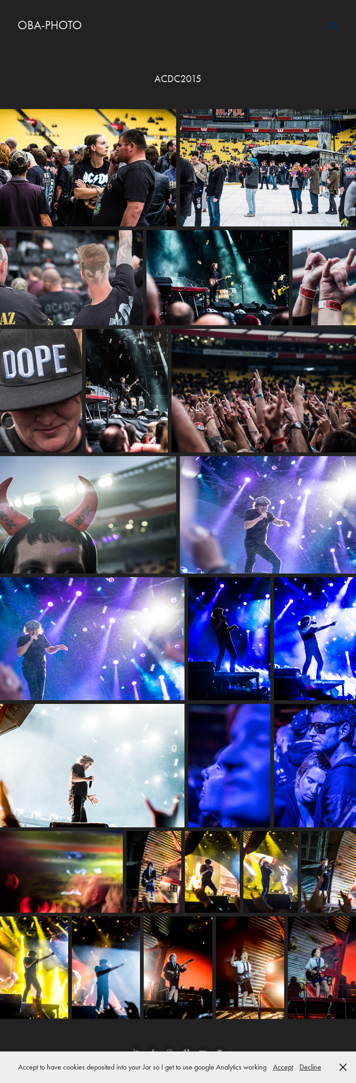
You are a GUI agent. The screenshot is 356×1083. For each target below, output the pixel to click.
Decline (310, 1067)
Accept (283, 1067)
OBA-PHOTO (50, 25)
